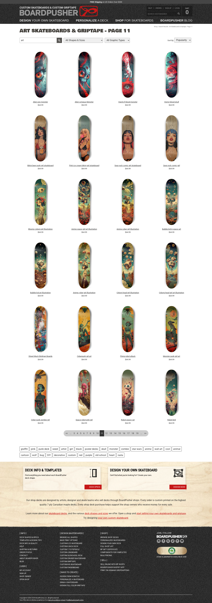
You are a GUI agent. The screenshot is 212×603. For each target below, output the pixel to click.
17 (128, 433)
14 (115, 433)
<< (67, 433)
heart (112, 455)
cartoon (25, 455)
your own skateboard (44, 20)
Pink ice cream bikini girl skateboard (84, 165)
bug (42, 455)
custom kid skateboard (71, 564)
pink (33, 449)
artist (63, 449)
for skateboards (134, 20)
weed (55, 449)
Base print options (68, 540)
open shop (24, 579)
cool (167, 449)
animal (176, 449)
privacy (63, 600)
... (71, 433)
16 (124, 433)
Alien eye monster (40, 102)
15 (119, 433)
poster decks (91, 449)
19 (137, 433)
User (23, 566)
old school (100, 455)
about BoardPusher (29, 558)
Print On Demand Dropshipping (114, 570)
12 (106, 433)
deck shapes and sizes (96, 513)
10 (97, 433)
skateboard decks (58, 513)
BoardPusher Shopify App (112, 567)
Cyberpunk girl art (84, 356)
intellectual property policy (75, 600)
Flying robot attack (127, 356)
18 (133, 433)
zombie (125, 449)
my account (25, 570)
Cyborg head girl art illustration (171, 293)
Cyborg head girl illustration (128, 293)
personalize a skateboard (72, 579)
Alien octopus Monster (84, 102)
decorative (59, 455)
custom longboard (69, 552)
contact (24, 555)
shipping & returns (28, 549)
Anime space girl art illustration (84, 229)
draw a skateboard (69, 582)
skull (103, 449)
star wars (137, 449)
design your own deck (110, 543)
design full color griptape (72, 585)
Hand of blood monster (127, 102)
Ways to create (69, 572)
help (150, 8)
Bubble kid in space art (171, 229)
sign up (168, 8)
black (79, 449)
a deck (92, 20)
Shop (156, 26)
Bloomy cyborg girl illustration (40, 229)
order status (26, 552)
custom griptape (68, 561)
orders (158, 8)
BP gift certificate (109, 549)
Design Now (179, 487)
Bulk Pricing (106, 555)
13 (111, 433)
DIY (49, 455)
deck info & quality (28, 543)
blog (176, 20)
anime (148, 449)
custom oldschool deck (71, 555)
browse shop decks (109, 537)
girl (71, 449)
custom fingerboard (69, 567)
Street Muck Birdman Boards (40, 356)
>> (145, 433)
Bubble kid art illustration (40, 293)
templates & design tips (31, 540)
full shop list (106, 546)
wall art (158, 449)
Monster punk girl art (171, 356)
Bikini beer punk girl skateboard (40, 165)
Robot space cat (128, 420)
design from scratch (70, 576)
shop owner (25, 576)
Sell (103, 560)
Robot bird (171, 420)
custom (72, 455)
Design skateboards (72, 533)
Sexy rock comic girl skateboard (128, 165)
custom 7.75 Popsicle (70, 549)
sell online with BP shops (112, 564)
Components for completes (113, 552)
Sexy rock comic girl (171, 165)
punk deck (44, 449)
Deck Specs (94, 487)
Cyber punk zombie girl (40, 420)
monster (113, 449)
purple (89, 455)
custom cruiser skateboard (73, 558)
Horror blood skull (171, 102)
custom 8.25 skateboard (71, 543)
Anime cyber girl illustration (128, 229)
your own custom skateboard (113, 517)
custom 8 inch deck (69, 546)
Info (23, 533)
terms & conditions (54, 600)
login (177, 8)
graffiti (24, 449)
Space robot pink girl (84, 420)
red (80, 455)
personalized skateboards (112, 540)
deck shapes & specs (29, 537)
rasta (120, 455)
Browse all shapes (68, 537)
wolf (34, 455)
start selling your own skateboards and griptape (161, 513)
